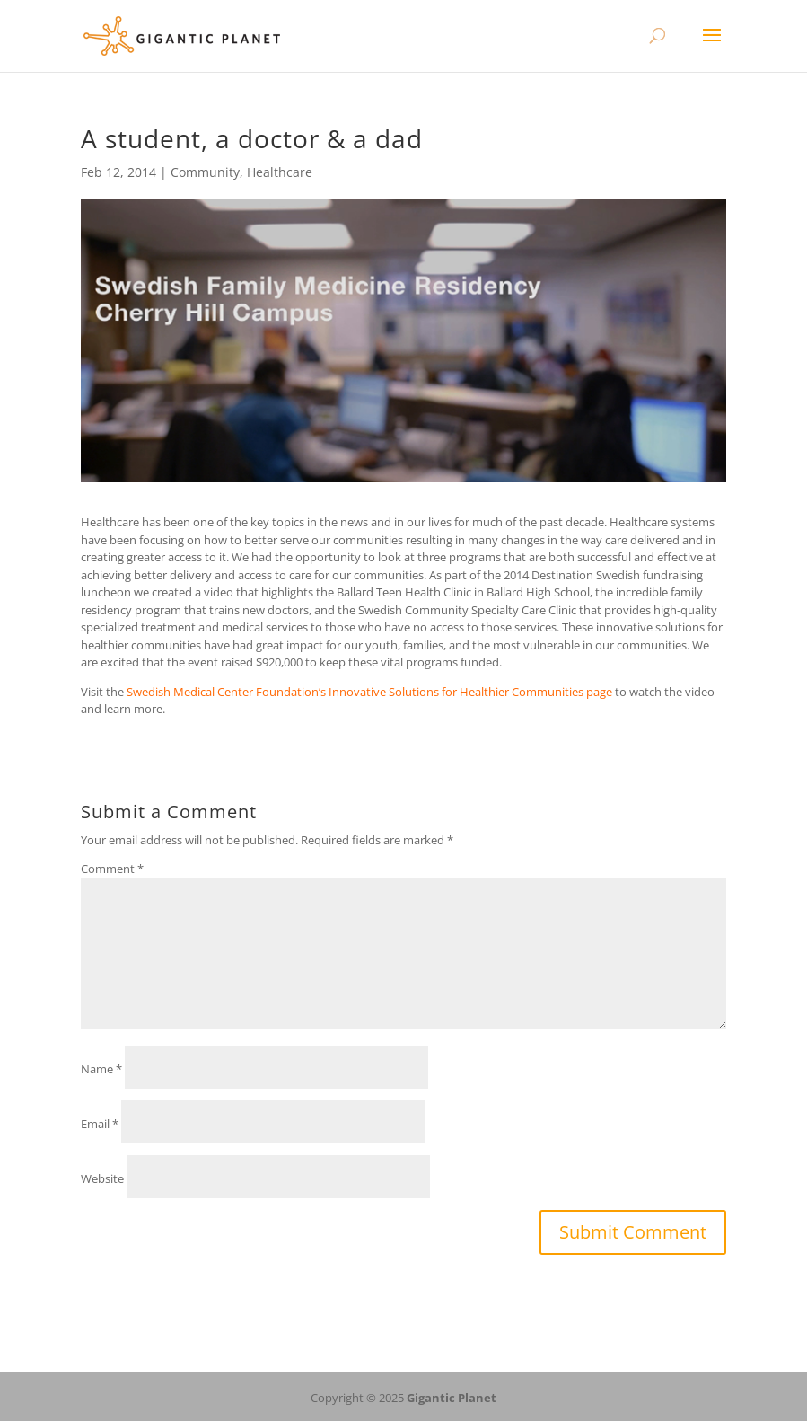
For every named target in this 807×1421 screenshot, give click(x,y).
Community (205, 172)
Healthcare (279, 172)
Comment (112, 869)
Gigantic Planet (451, 1398)
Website (102, 1178)
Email (99, 1124)
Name (101, 1069)
